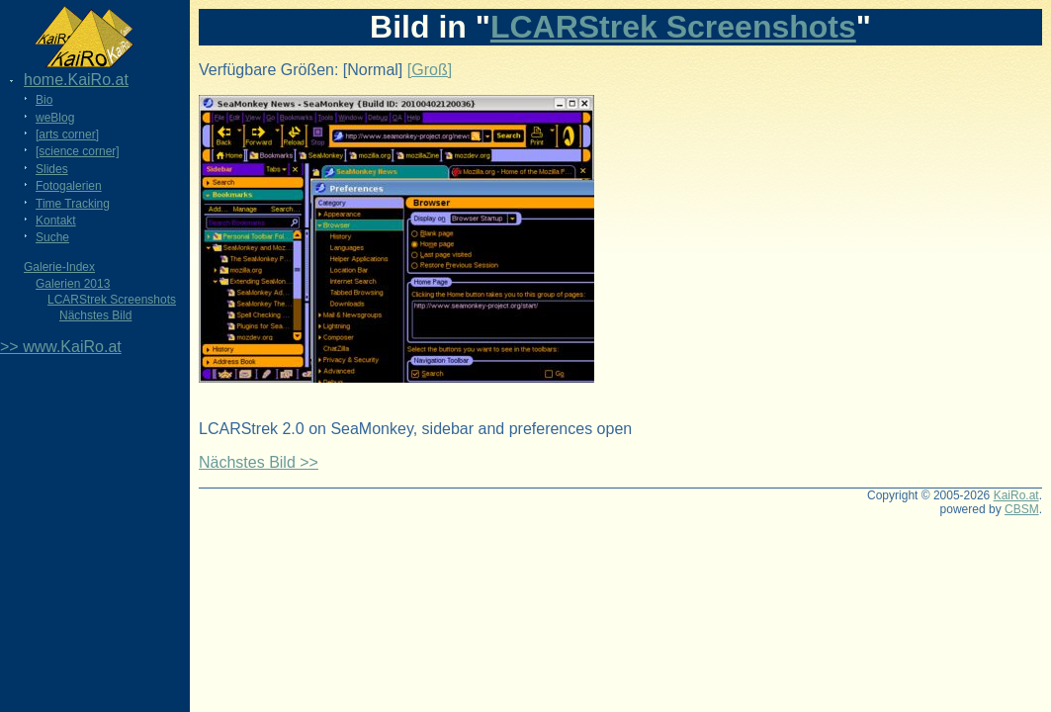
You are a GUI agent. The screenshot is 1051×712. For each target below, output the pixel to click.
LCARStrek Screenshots (111, 300)
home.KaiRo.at (76, 79)
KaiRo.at (1016, 495)
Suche (52, 237)
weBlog (55, 118)
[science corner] (78, 151)
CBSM (1022, 509)
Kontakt (56, 220)
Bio (44, 100)
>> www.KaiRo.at (61, 346)
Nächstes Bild (95, 315)
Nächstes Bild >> (258, 462)
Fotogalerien (69, 186)
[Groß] (429, 69)
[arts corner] (67, 134)
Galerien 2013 (73, 284)
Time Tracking (73, 204)
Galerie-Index (59, 267)
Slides (52, 169)
